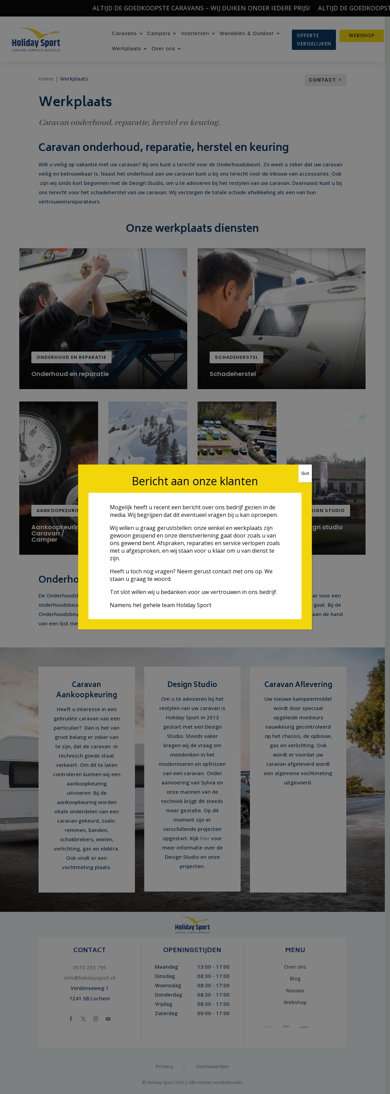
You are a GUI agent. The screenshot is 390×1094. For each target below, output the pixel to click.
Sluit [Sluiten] (305, 473)
